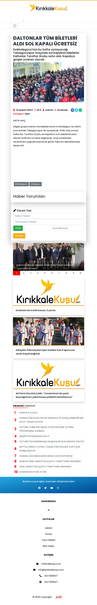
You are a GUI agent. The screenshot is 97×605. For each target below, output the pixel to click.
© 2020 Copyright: (48, 597)
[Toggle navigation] (15, 26)
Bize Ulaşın (48, 546)
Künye (48, 534)
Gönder (19, 235)
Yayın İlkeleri (48, 540)
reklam (48, 528)
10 (80, 273)
